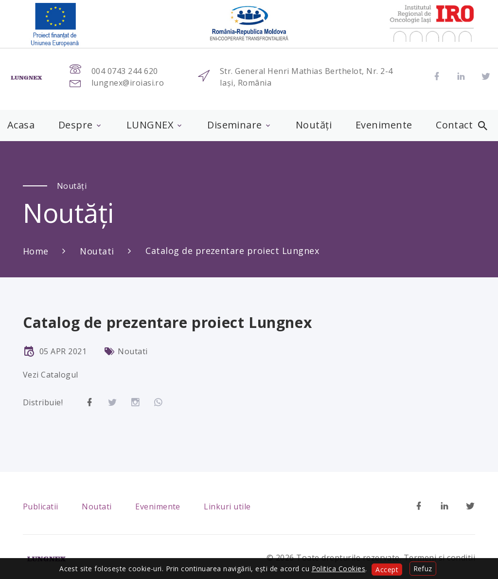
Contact (454, 125)
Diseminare (234, 125)
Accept (386, 569)
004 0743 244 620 (124, 71)
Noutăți (314, 125)
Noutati (97, 251)
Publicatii (40, 506)
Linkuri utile (227, 506)
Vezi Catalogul (50, 374)
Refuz (422, 568)
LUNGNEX (150, 125)
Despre (75, 125)
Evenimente (384, 125)
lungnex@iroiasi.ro (127, 82)
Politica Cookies (339, 568)
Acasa (21, 125)
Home (36, 251)
